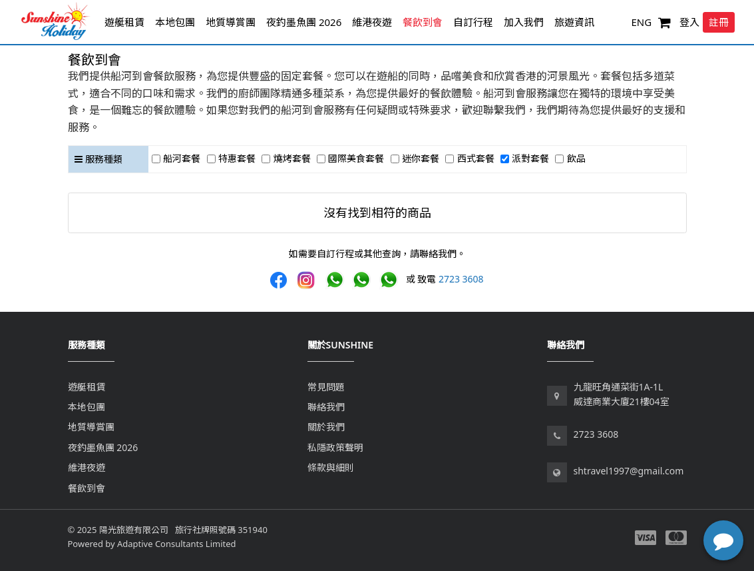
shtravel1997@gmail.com (629, 470)
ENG (641, 22)
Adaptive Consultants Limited (176, 544)
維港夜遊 (372, 22)
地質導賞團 (231, 22)
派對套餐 (530, 158)
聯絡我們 (326, 406)
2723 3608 (461, 279)
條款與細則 (330, 467)
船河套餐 (181, 158)
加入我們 (524, 22)
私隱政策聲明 (335, 447)
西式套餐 (475, 158)
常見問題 (326, 386)
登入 (689, 22)
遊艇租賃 (124, 22)
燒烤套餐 (292, 158)
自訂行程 (473, 22)
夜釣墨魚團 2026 (303, 22)
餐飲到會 (423, 22)
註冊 (719, 22)
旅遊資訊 (574, 22)
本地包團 (175, 22)
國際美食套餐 (356, 158)
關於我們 (326, 426)
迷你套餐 (420, 158)
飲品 (576, 158)
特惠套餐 (237, 158)
